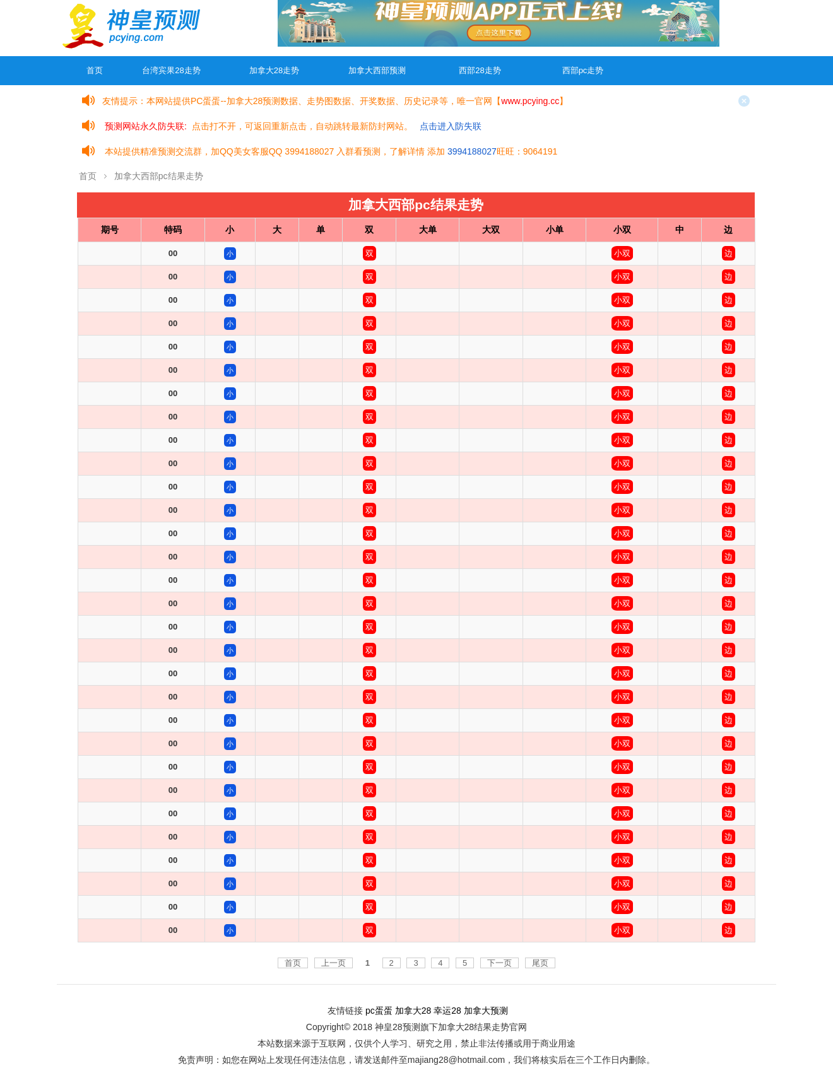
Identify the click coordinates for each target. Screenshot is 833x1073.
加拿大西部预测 (377, 70)
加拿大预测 (486, 1011)
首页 (94, 70)
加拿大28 (413, 1011)
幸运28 (447, 1011)
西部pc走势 (583, 70)
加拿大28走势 (274, 70)
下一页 (499, 963)
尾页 (540, 963)
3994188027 (472, 151)
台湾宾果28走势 (171, 70)
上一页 (333, 963)
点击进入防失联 (450, 126)
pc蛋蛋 (379, 1011)
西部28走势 (479, 70)
